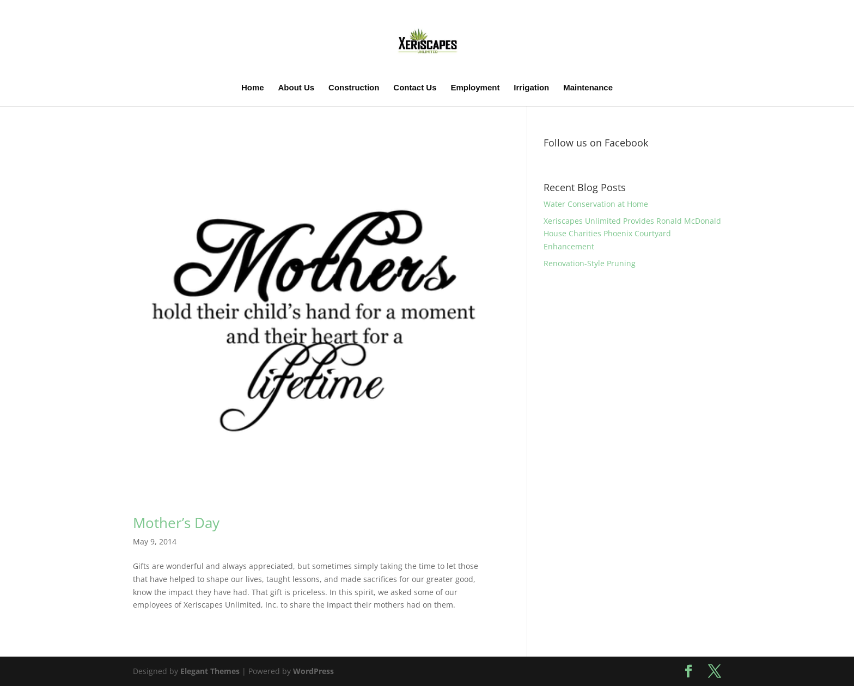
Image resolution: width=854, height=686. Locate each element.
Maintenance (588, 88)
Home (252, 88)
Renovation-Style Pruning (590, 263)
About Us (296, 88)
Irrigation (531, 88)
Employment (474, 88)
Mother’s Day (176, 522)
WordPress (313, 671)
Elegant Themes (210, 671)
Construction (353, 88)
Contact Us (414, 88)
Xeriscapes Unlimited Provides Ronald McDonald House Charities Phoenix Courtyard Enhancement (632, 234)
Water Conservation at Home (596, 204)
